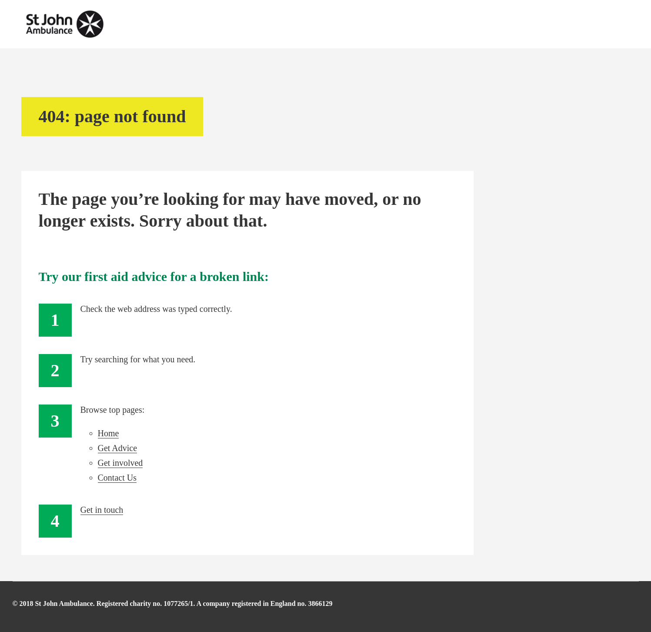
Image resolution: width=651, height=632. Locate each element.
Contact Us (117, 477)
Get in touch (102, 510)
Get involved (120, 463)
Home (108, 433)
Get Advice (117, 448)
